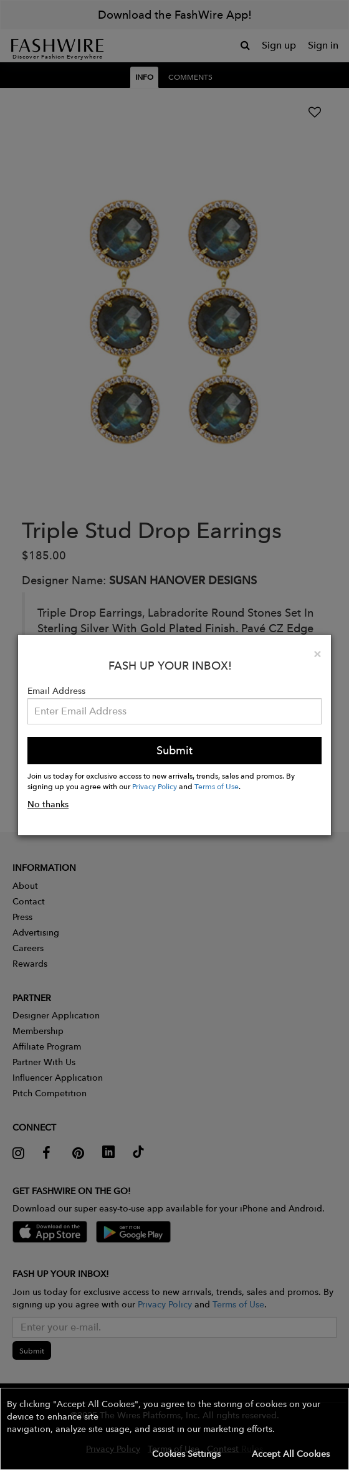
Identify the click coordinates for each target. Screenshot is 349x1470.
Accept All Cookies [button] (291, 1453)
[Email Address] (174, 711)
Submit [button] (174, 750)
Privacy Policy (154, 786)
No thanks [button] (48, 804)
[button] (174, 1429)
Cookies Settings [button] (186, 1453)
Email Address (56, 690)
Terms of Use (216, 786)
